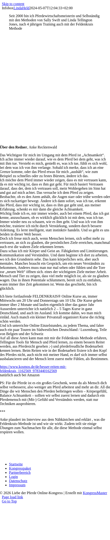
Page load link (12, 497)
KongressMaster (95, 493)
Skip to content (13, 4)
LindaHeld (21, 8)
